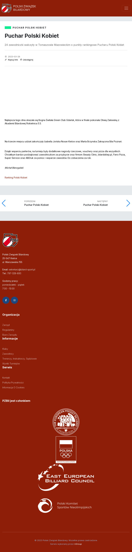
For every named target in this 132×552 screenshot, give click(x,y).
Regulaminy (8, 329)
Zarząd (6, 325)
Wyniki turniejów (11, 363)
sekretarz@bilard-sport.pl (22, 269)
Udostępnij (26, 59)
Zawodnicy (8, 353)
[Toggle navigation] (126, 8)
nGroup (78, 544)
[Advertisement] (66, 90)
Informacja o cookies (13, 387)
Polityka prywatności (13, 382)
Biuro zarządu (9, 334)
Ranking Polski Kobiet (16, 177)
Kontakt (6, 377)
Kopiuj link (11, 59)
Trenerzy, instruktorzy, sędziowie (19, 358)
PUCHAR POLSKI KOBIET (30, 27)
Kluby (5, 348)
